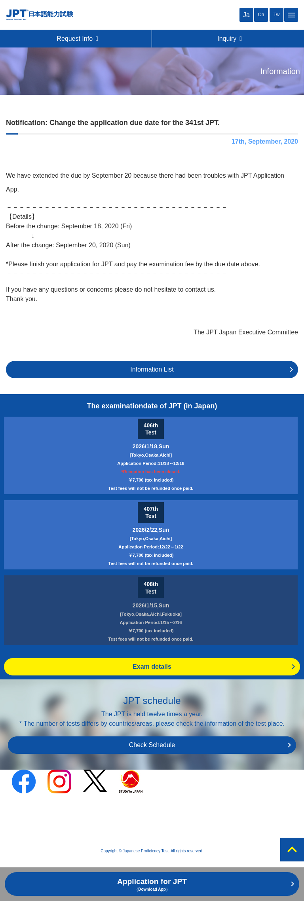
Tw (276, 14)
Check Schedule (152, 745)
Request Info (78, 38)
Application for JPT (152, 884)
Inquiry (230, 38)
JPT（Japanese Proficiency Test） (39, 15)
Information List (151, 369)
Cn (261, 14)
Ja (246, 14)
